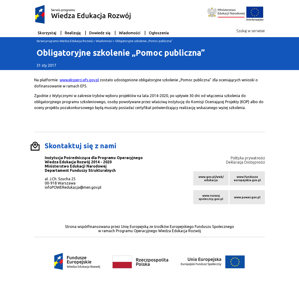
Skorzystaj (47, 33)
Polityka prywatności (247, 158)
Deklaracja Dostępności (245, 162)
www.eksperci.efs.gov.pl (79, 80)
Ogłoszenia (159, 33)
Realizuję (73, 33)
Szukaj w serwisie (250, 31)
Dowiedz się (99, 33)
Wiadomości (129, 33)
